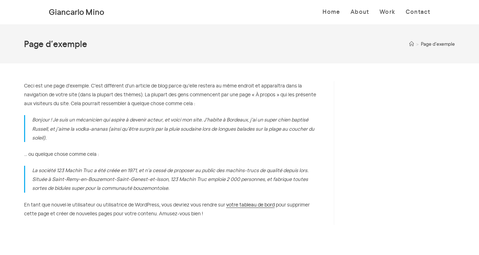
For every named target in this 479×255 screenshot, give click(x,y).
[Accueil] (411, 44)
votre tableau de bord (250, 204)
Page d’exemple (438, 44)
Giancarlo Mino (76, 12)
